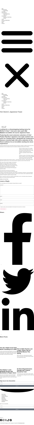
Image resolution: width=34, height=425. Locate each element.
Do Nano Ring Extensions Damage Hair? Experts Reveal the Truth (24, 370)
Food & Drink (4, 100)
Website (1, 203)
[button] (17, 58)
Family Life (5, 99)
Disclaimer (3, 397)
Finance (3, 21)
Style (2, 8)
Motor (3, 22)
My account (3, 394)
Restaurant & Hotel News (7, 17)
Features (3, 23)
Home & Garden (4, 97)
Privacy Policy (4, 395)
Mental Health (6, 10)
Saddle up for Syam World (4, 179)
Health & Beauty (4, 9)
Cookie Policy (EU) (5, 396)
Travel (3, 19)
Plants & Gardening (7, 98)
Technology (3, 11)
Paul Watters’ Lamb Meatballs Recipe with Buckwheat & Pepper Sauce (8, 371)
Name (1, 196)
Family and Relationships (6, 20)
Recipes (5, 18)
